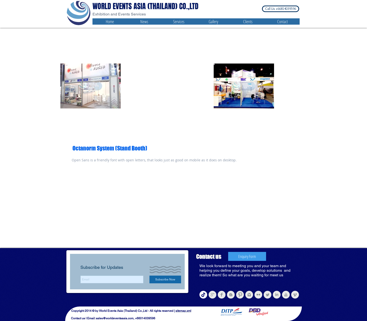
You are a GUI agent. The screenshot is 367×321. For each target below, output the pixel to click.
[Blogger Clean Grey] (231, 295)
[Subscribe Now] (165, 279)
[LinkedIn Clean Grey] (277, 295)
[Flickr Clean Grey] (258, 295)
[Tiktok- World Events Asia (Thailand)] (203, 295)
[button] (280, 9)
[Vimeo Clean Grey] (295, 295)
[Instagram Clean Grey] (249, 295)
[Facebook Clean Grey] (222, 295)
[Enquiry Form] (247, 256)
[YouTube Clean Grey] (286, 295)
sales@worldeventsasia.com (115, 318)
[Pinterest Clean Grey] (240, 295)
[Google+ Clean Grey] (212, 295)
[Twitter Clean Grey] (267, 295)
